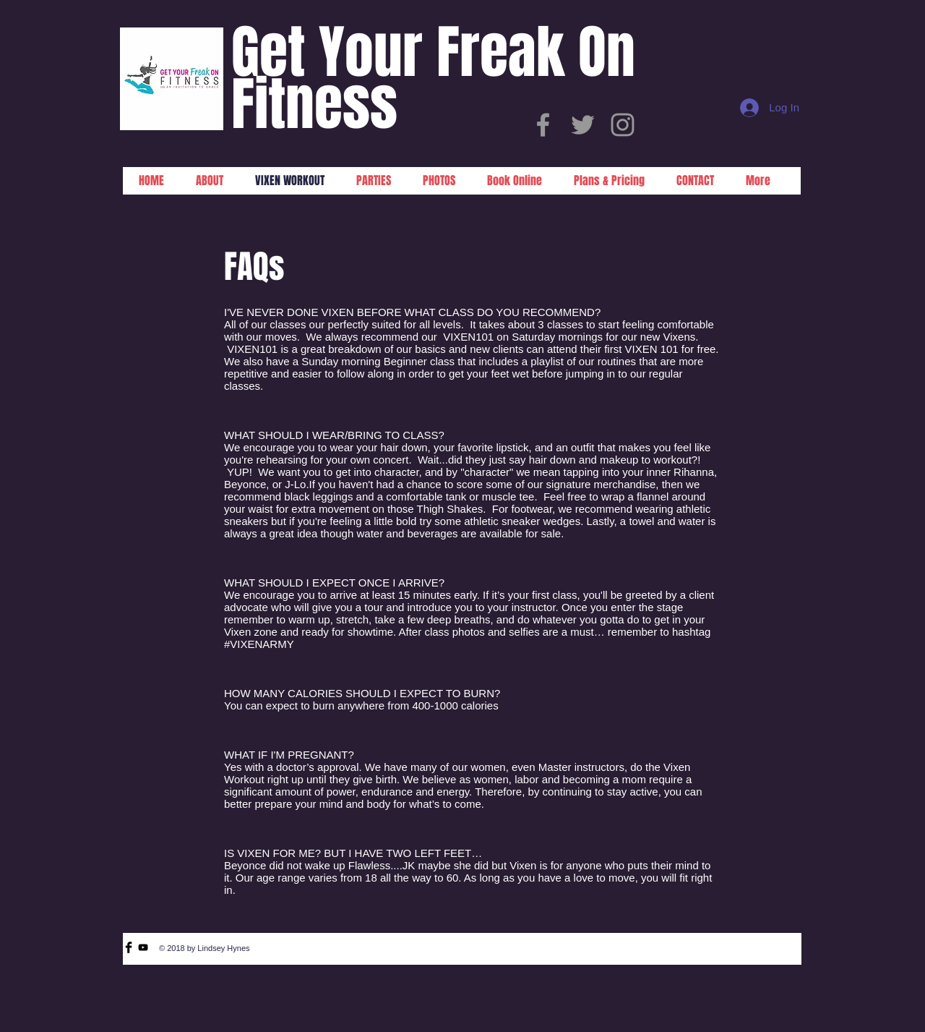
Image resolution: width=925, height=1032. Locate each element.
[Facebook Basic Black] (128, 947)
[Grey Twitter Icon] (582, 124)
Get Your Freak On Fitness (433, 78)
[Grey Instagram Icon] (622, 124)
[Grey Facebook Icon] (543, 124)
